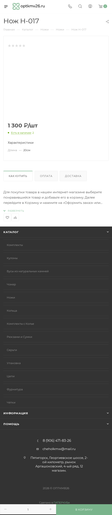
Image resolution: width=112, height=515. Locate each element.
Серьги (12, 350)
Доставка (73, 176)
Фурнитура (15, 389)
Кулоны (12, 258)
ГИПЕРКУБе (62, 502)
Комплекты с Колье (20, 323)
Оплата (46, 176)
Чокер (11, 284)
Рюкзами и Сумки (19, 336)
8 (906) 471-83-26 (57, 440)
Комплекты (15, 245)
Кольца (12, 310)
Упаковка (14, 363)
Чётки (11, 402)
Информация (15, 413)
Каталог (11, 232)
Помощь (11, 424)
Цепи (11, 376)
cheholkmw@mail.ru (59, 449)
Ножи (11, 297)
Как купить (18, 176)
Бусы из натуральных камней (28, 271)
